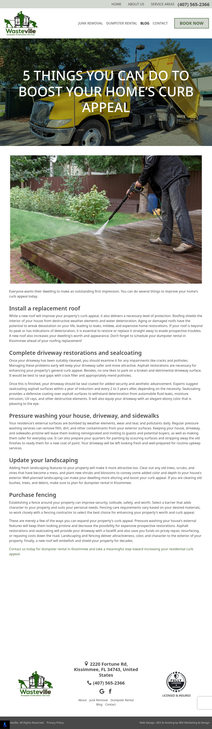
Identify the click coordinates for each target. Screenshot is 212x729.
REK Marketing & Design (194, 722)
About (82, 700)
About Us (136, 4)
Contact (160, 23)
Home (116, 4)
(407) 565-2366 (194, 4)
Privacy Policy (55, 722)
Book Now (192, 23)
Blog (144, 23)
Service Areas (163, 4)
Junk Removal (90, 23)
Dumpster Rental (121, 23)
